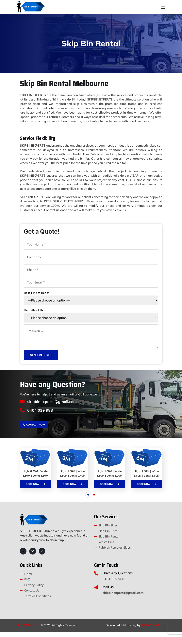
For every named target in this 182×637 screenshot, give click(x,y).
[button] (88, 500)
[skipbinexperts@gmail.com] (22, 406)
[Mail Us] (96, 592)
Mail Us (108, 592)
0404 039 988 (41, 414)
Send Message (41, 359)
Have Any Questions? (118, 578)
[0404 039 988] (22, 415)
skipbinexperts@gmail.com (53, 405)
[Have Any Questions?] (96, 578)
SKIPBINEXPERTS (28, 630)
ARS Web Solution (153, 630)
